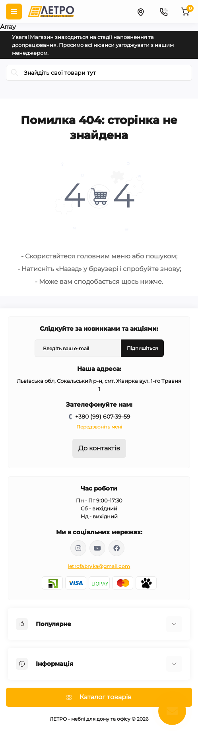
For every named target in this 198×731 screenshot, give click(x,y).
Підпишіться (142, 348)
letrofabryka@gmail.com (99, 566)
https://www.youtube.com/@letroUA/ (97, 548)
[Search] (14, 73)
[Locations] (140, 11)
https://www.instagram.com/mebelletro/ (78, 548)
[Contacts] (163, 11)
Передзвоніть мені (99, 427)
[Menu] (14, 11)
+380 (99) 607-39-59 (102, 416)
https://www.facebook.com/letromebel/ (116, 548)
